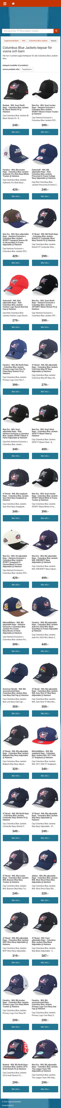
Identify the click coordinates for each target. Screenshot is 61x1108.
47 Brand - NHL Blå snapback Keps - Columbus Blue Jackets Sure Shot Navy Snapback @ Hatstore (15, 497)
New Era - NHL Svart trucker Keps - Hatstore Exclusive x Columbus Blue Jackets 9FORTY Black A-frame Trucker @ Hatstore (45, 109)
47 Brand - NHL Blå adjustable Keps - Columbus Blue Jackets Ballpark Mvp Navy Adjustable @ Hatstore (15, 754)
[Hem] (13, 3)
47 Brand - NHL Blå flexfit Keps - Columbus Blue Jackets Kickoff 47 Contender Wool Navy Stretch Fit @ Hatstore (45, 237)
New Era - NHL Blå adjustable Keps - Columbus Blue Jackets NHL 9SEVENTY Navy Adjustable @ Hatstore (45, 559)
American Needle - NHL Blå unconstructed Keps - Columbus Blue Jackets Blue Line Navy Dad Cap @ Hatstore (15, 692)
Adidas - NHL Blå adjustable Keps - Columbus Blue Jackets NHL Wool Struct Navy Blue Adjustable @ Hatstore (45, 879)
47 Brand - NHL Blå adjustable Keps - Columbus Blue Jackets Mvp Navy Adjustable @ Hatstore (45, 816)
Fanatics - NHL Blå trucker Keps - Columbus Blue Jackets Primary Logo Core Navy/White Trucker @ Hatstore (16, 1003)
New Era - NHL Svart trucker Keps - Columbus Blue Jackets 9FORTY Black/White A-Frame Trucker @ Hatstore (45, 497)
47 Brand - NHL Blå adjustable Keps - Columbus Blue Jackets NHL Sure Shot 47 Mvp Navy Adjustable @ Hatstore (45, 692)
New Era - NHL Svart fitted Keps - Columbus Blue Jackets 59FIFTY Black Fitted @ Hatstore (45, 432)
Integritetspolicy (8, 1105)
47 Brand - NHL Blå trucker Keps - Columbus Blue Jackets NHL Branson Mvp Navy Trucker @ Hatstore (15, 879)
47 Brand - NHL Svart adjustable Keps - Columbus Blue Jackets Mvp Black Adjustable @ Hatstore (44, 941)
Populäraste (27, 69)
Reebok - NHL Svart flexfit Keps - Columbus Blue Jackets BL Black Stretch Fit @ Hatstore (15, 108)
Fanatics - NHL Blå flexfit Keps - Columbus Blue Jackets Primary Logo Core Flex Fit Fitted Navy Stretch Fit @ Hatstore (15, 369)
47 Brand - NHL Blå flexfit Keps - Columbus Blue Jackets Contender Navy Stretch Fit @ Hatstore (16, 816)
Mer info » (16, 132)
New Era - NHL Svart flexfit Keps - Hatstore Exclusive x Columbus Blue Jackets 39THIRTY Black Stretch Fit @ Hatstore (44, 305)
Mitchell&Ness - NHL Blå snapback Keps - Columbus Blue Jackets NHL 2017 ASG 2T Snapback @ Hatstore (44, 754)
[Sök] (56, 31)
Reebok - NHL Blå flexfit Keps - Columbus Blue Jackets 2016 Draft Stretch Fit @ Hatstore (16, 1067)
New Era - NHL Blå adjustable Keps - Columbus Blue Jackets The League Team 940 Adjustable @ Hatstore (45, 1068)
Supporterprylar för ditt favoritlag (30, 18)
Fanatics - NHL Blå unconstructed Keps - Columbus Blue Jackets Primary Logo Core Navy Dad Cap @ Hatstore (44, 1004)
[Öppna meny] (5, 3)
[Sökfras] (28, 31)
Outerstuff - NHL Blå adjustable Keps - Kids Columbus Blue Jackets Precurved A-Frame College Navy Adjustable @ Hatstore (44, 174)
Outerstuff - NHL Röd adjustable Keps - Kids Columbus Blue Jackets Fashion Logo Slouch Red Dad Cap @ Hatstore (15, 305)
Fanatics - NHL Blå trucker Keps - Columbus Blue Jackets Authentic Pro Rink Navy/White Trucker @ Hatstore (16, 173)
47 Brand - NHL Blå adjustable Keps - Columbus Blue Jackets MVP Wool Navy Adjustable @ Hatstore (15, 941)
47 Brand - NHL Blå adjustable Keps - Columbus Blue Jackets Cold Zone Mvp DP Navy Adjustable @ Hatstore (45, 368)
